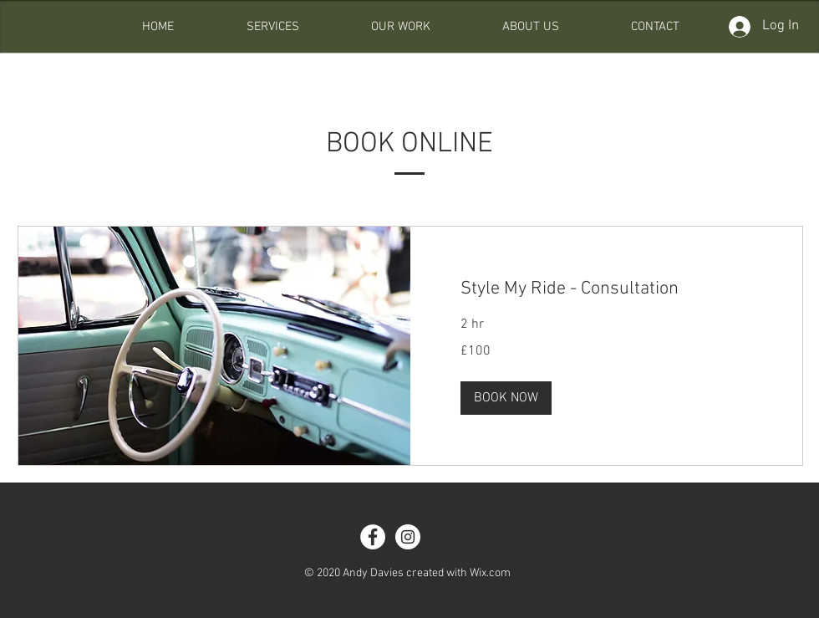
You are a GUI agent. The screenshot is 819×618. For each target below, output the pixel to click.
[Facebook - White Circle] (372, 536)
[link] (606, 289)
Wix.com (490, 573)
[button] (506, 398)
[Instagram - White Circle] (407, 536)
